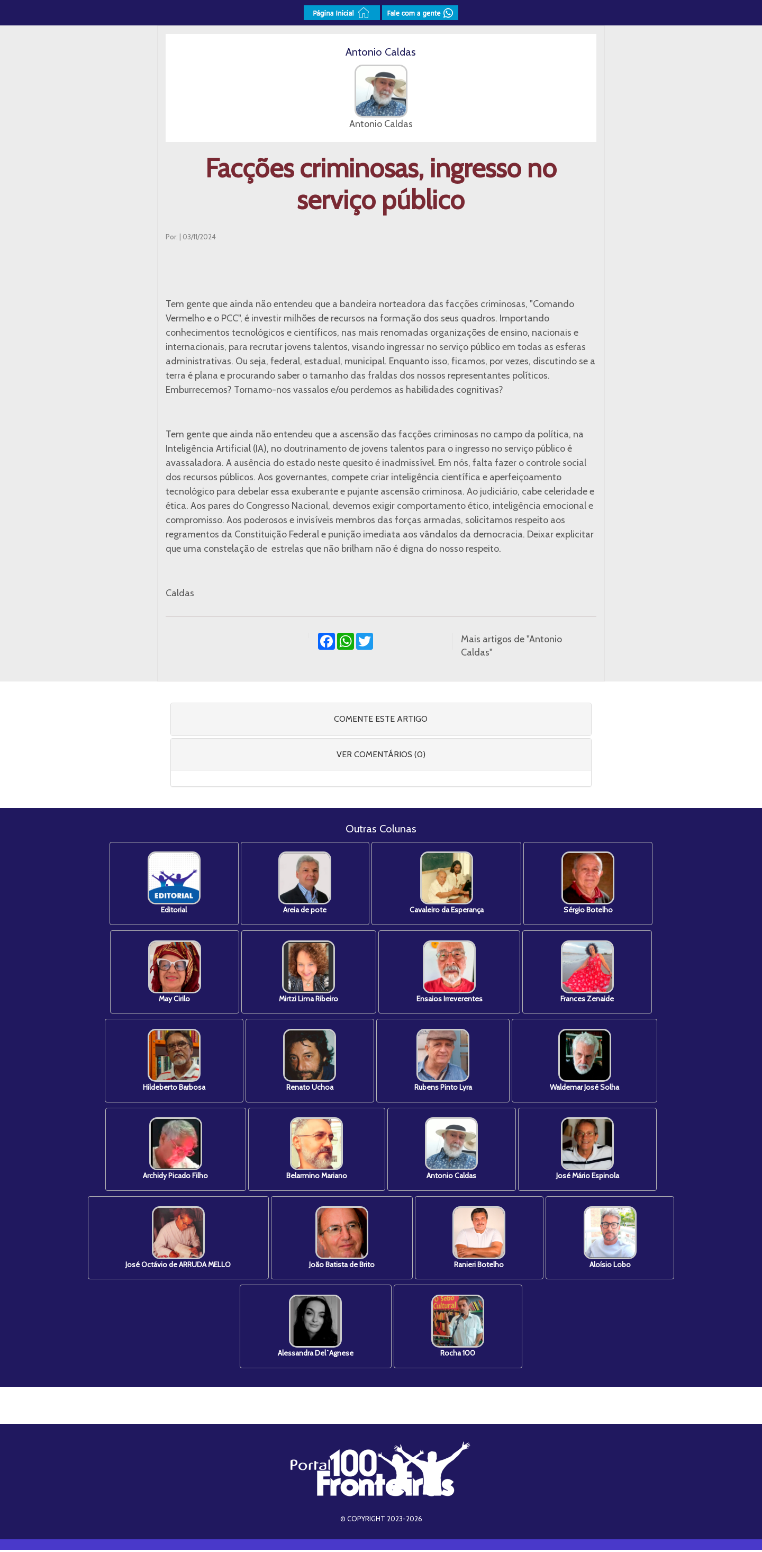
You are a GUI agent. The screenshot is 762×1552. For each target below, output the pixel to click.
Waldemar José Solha (586, 1061)
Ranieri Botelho (479, 1239)
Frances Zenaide (589, 972)
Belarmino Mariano (316, 1150)
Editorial (172, 883)
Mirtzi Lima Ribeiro (308, 972)
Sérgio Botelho (590, 883)
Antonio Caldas (452, 1150)
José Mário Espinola (589, 1150)
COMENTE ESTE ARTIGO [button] (381, 719)
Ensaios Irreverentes (450, 972)
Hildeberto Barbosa (172, 1061)
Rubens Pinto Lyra (444, 1061)
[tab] (381, 719)
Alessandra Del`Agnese (315, 1328)
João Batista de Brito (341, 1239)
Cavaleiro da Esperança (447, 883)
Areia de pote (304, 883)
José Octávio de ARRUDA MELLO (176, 1239)
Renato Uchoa (309, 1061)
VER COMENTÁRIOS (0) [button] (381, 754)
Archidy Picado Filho (173, 1150)
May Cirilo (172, 972)
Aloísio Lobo (612, 1239)
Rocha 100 (458, 1328)
